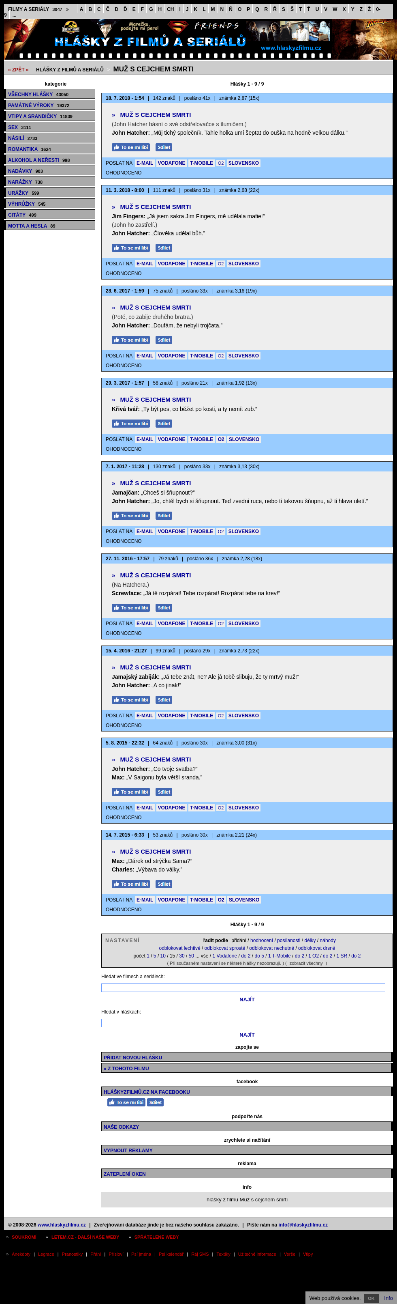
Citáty (22, 215)
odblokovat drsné (316, 948)
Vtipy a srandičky (40, 116)
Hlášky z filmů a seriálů (70, 70)
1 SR (341, 956)
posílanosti (288, 940)
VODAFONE (172, 163)
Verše (289, 1254)
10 (163, 956)
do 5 (259, 956)
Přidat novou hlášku (133, 1058)
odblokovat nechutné (271, 948)
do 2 (245, 956)
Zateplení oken (125, 1174)
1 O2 (313, 956)
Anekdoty (21, 1254)
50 (191, 956)
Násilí (22, 138)
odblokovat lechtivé (179, 948)
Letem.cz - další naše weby (85, 1237)
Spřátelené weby (156, 1237)
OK (371, 1298)
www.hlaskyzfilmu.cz (62, 1225)
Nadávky (25, 171)
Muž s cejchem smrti (153, 69)
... (15, 15)
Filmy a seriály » (38, 9)
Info (388, 1298)
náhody (328, 940)
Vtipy (308, 1254)
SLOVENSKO (243, 163)
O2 (221, 163)
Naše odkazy (121, 1127)
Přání (95, 1254)
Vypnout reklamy (128, 1150)
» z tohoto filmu (126, 1069)
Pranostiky (72, 1254)
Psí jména (141, 1254)
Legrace (46, 1254)
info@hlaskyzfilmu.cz (303, 1225)
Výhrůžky (26, 204)
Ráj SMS (200, 1254)
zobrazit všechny (306, 963)
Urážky (23, 193)
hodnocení (261, 940)
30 (181, 956)
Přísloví (116, 1254)
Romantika (29, 149)
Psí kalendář (171, 1254)
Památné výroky (38, 105)
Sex (19, 127)
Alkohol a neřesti (39, 160)
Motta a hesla (31, 226)
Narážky (25, 182)
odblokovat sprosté (225, 948)
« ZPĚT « (18, 70)
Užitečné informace (257, 1254)
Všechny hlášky (38, 94)
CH (170, 9)
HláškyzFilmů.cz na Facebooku (147, 1092)
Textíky (224, 1254)
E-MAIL (145, 163)
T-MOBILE (201, 163)
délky (310, 940)
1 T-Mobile (279, 956)
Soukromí (24, 1237)
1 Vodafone (224, 956)
